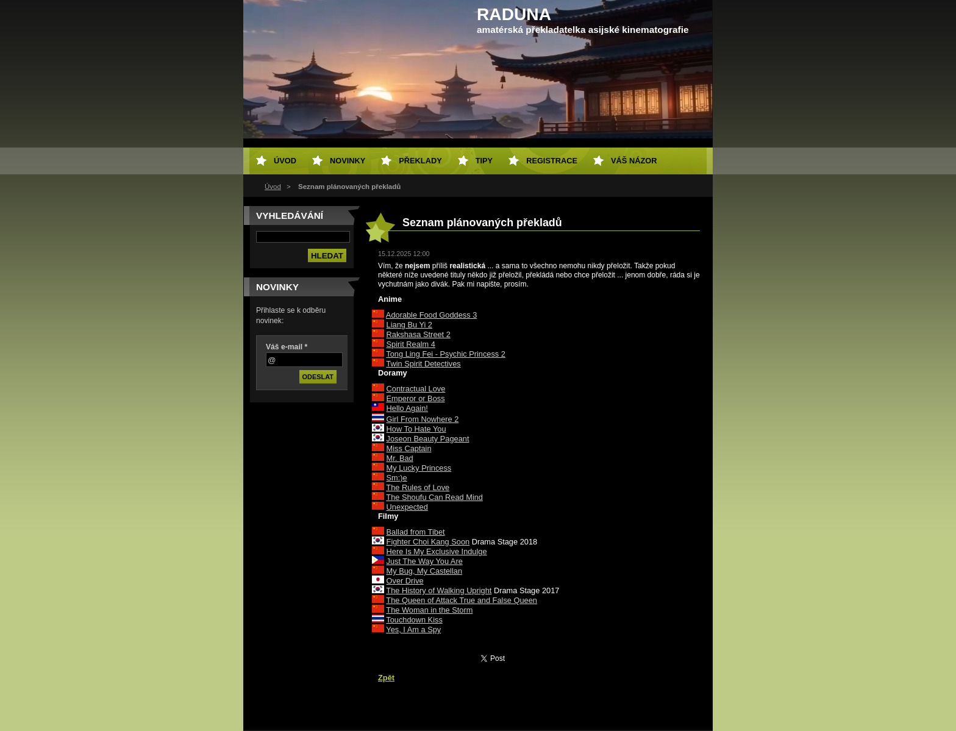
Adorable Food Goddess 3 (431, 314)
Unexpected (407, 507)
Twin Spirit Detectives (423, 363)
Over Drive (405, 580)
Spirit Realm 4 (411, 344)
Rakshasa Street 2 (419, 334)
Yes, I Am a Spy (413, 629)
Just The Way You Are (425, 561)
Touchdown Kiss (414, 619)
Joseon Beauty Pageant (428, 438)
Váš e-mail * (286, 347)
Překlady (420, 160)
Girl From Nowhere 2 (423, 419)
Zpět (386, 677)
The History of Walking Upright (438, 590)
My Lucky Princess (419, 467)
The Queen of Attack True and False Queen (461, 600)
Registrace (551, 160)
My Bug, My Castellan (424, 571)
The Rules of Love (417, 487)
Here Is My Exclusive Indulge (437, 551)
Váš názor (634, 160)
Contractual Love (416, 388)
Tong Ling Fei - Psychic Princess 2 (445, 353)
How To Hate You (416, 428)
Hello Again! (407, 408)
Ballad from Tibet (416, 532)
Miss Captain (409, 448)
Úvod (273, 186)
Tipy (484, 160)
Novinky (347, 160)
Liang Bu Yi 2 (409, 324)
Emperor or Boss (416, 398)
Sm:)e (397, 477)
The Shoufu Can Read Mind (434, 497)
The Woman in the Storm (429, 610)
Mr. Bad (400, 458)
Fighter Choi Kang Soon (428, 541)
